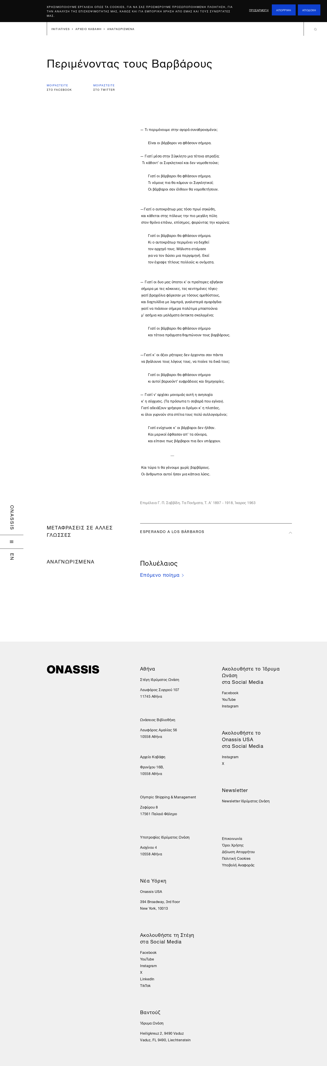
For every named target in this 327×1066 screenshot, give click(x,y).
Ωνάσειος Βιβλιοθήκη (157, 719)
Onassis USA (151, 891)
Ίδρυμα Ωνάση (152, 1022)
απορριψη (283, 9)
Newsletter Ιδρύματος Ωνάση (246, 800)
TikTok (145, 985)
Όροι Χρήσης (233, 844)
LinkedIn (147, 978)
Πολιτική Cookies (236, 858)
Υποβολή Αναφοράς (238, 864)
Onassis (12, 517)
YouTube (147, 958)
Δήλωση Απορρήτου (238, 851)
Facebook (148, 952)
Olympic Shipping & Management (168, 796)
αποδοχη (309, 9)
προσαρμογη (259, 9)
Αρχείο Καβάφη (152, 756)
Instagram (148, 965)
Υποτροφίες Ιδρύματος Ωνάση (165, 837)
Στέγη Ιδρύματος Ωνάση (159, 679)
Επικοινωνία (232, 838)
